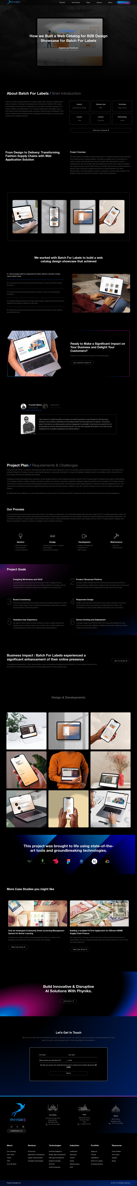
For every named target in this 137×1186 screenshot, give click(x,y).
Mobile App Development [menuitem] (57, 1154)
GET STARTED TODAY (82, 363)
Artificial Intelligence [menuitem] (55, 1151)
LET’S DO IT (68, 1001)
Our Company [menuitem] (11, 1151)
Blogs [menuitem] (114, 1161)
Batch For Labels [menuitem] (97, 1161)
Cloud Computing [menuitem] (54, 1167)
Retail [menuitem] (72, 1161)
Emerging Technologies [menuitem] (35, 1161)
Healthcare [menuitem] (73, 1151)
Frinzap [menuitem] (93, 1154)
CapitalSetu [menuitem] (95, 1158)
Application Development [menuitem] (36, 1154)
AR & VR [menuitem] (51, 1164)
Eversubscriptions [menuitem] (97, 1164)
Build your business (101, 130)
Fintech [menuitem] (72, 1158)
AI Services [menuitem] (31, 1151)
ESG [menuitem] (71, 1167)
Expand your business (68, 48)
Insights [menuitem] (114, 1158)
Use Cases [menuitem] (115, 1154)
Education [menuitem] (73, 1154)
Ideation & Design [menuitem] (55, 1161)
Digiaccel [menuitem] (94, 1151)
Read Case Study (18, 949)
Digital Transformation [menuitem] (35, 1158)
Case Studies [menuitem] (116, 1151)
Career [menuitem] (9, 1158)
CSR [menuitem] (8, 1161)
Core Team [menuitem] (10, 1154)
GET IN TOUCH (121, 661)
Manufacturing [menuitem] (74, 1164)
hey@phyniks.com (16, 1131)
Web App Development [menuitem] (56, 1158)
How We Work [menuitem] (11, 1164)
